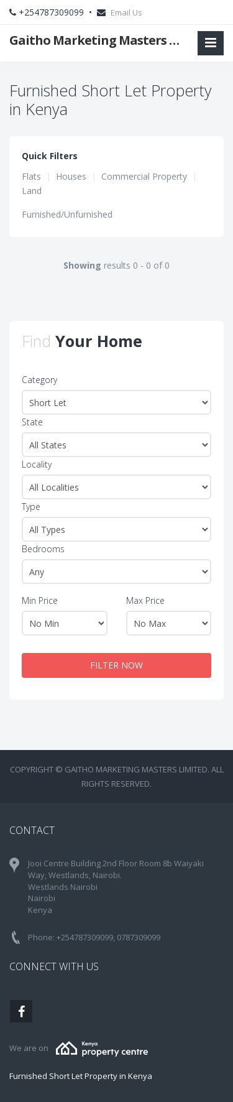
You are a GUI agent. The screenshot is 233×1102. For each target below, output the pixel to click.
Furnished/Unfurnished (67, 214)
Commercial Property (144, 176)
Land (32, 191)
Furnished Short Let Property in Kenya (80, 1075)
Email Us (126, 12)
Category (39, 380)
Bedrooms (43, 549)
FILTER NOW (116, 665)
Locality (37, 464)
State (32, 422)
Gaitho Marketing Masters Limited (98, 40)
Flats (31, 176)
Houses (71, 176)
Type (31, 506)
